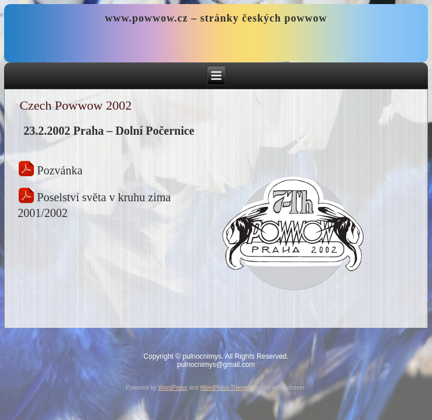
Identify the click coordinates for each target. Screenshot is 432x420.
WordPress (172, 387)
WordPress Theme (224, 387)
